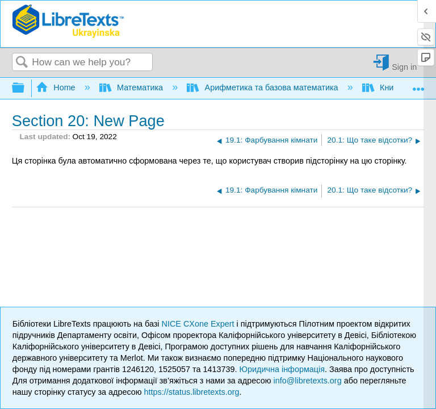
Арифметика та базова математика (263, 87)
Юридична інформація (282, 369)
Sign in (404, 66)
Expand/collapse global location (418, 85)
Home (57, 87)
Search (22, 63)
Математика (132, 87)
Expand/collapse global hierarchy (25, 88)
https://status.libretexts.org (192, 392)
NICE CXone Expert (199, 323)
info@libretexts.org (307, 380)
